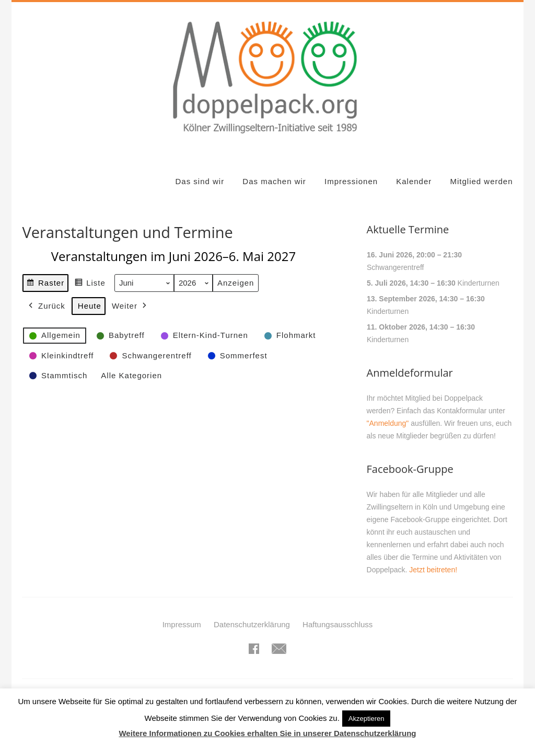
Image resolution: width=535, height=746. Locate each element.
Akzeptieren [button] (366, 718)
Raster (45, 284)
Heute (89, 305)
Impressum (181, 624)
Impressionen (351, 181)
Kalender (414, 181)
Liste (90, 284)
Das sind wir (199, 181)
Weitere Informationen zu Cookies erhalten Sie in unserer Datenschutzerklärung (267, 733)
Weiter (130, 306)
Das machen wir (274, 181)
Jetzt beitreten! (433, 570)
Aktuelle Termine (408, 229)
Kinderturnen (478, 283)
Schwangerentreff (395, 267)
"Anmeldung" (388, 423)
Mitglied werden (481, 181)
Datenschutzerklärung (252, 624)
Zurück (46, 306)
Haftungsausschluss (338, 624)
